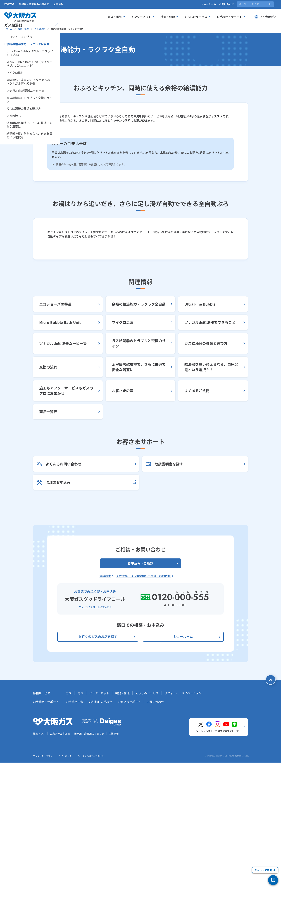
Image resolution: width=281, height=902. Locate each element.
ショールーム (208, 4)
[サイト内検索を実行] (270, 4)
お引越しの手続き (100, 842)
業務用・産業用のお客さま (34, 4)
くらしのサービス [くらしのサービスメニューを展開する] (197, 17)
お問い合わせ (226, 4)
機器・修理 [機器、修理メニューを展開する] (169, 17)
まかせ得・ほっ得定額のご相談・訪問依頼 (143, 716)
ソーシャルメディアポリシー (92, 896)
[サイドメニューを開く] (14, 66)
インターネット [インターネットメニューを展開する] (143, 17)
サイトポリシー (66, 896)
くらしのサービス (146, 833)
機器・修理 (23, 28)
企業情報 (58, 4)
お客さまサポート (129, 842)
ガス (69, 833)
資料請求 (105, 716)
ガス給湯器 (39, 28)
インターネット (99, 833)
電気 (80, 833)
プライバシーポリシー (43, 896)
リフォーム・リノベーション (183, 833)
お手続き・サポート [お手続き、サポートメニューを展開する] (231, 17)
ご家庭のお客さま (60, 873)
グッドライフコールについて (94, 747)
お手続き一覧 (74, 842)
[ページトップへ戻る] (271, 820)
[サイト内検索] (255, 4)
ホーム (9, 28)
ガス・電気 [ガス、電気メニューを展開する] (116, 17)
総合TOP (9, 4)
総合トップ (39, 873)
